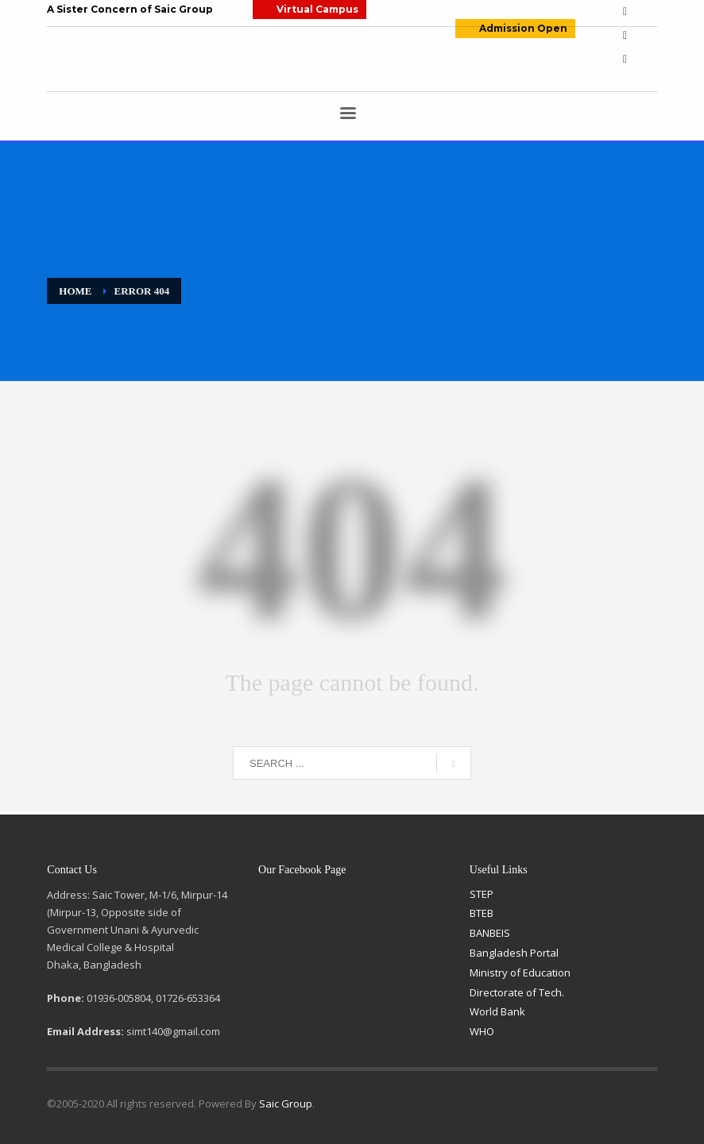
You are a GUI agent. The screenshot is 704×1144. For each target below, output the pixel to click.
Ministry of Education (520, 972)
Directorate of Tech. (517, 992)
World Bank (497, 1011)
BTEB (481, 913)
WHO (482, 1031)
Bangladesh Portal (514, 953)
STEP (481, 894)
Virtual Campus (317, 9)
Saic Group (285, 1103)
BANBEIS (490, 933)
